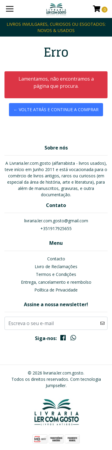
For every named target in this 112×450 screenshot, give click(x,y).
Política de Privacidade (56, 290)
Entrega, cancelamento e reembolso (56, 282)
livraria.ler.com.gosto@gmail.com (56, 221)
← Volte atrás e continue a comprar (56, 109)
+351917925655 (56, 228)
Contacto (56, 259)
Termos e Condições (56, 274)
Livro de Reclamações (56, 266)
